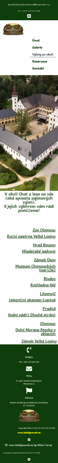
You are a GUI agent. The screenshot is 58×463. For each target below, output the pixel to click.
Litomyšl (48, 293)
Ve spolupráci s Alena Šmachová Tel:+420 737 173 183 (21, 453)
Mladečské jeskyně (39, 251)
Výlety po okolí (42, 54)
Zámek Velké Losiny (39, 341)
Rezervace (39, 61)
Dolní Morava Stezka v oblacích (35, 332)
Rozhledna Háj (43, 285)
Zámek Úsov (45, 260)
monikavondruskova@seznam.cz (29, 4)
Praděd (49, 308)
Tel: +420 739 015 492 (29, 11)
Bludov (50, 278)
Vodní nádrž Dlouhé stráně (32, 315)
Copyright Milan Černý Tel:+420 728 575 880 (36, 428)
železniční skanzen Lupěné (32, 300)
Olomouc (48, 323)
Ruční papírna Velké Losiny (31, 236)
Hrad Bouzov (44, 245)
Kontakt (38, 68)
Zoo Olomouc (44, 230)
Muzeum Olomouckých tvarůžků (35, 268)
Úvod (35, 40)
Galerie (37, 47)
